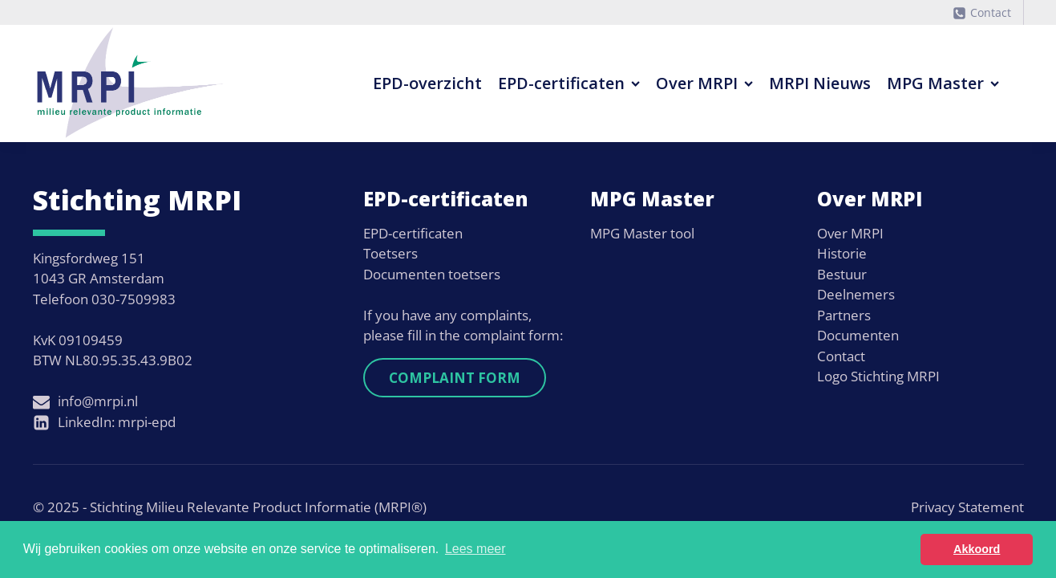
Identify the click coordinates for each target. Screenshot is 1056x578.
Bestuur (842, 274)
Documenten (858, 335)
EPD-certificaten (569, 83)
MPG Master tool (642, 233)
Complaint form (454, 377)
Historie (842, 253)
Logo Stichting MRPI (878, 376)
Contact (990, 12)
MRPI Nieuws (820, 83)
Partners (844, 315)
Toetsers (390, 253)
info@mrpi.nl (98, 401)
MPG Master (943, 83)
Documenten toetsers (431, 274)
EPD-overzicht (427, 83)
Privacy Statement (967, 507)
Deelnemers (856, 294)
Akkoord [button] (976, 549)
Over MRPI (704, 83)
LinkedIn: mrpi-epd (117, 422)
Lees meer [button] (475, 549)
